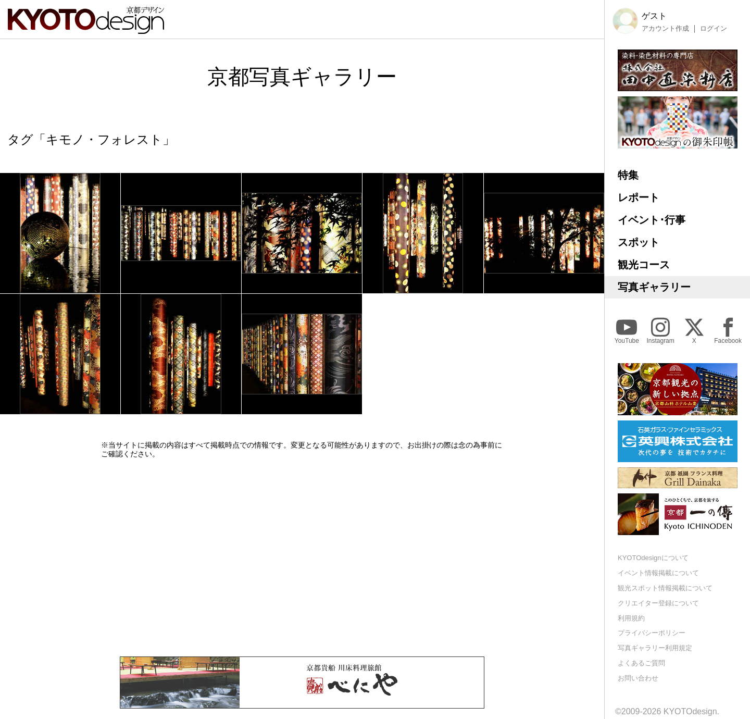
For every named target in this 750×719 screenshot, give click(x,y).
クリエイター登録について (658, 603)
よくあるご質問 (641, 663)
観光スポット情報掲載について (665, 588)
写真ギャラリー (654, 287)
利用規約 (631, 618)
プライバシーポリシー (651, 633)
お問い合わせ (638, 678)
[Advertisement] (302, 557)
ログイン (713, 28)
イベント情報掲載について (658, 573)
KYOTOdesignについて (653, 558)
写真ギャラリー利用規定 (655, 648)
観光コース (644, 264)
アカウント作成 (665, 28)
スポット (638, 242)
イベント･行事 (651, 220)
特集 (628, 175)
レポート (638, 197)
